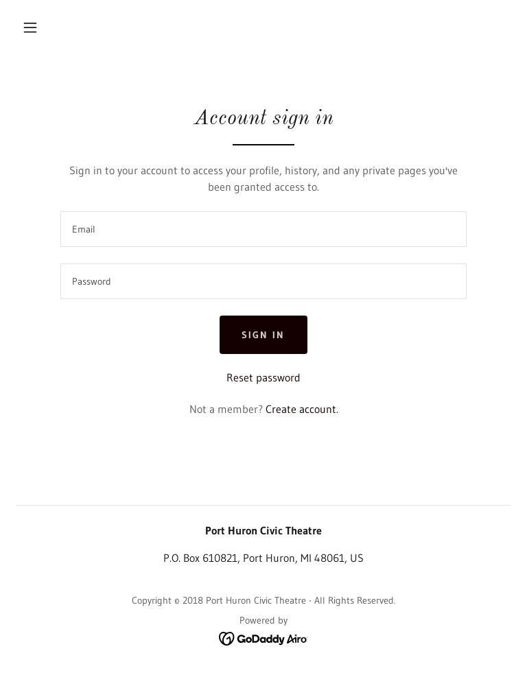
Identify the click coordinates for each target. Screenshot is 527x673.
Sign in (263, 335)
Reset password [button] (263, 377)
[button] (30, 27)
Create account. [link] (302, 409)
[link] (264, 637)
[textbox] (263, 229)
